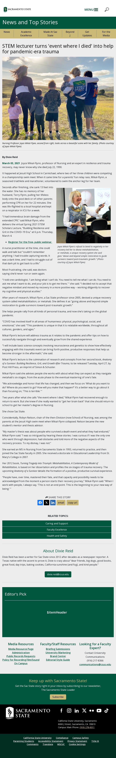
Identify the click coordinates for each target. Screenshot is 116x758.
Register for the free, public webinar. (30, 242)
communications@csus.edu (95, 664)
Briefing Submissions (58, 649)
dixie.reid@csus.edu (58, 574)
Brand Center (58, 656)
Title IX (95, 741)
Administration (21, 652)
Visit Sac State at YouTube (99, 710)
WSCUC (61, 744)
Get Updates (87, 33)
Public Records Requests (20, 656)
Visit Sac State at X (84, 710)
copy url (72, 502)
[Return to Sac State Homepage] (32, 713)
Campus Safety (80, 737)
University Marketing (58, 652)
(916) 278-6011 (87, 727)
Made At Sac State (50, 33)
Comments (32, 744)
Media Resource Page (21, 649)
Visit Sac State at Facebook (61, 710)
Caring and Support (57, 523)
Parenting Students (23, 741)
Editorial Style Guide (58, 659)
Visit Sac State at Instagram (69, 710)
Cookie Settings (77, 744)
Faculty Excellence (57, 529)
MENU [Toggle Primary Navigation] (89, 10)
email (61, 502)
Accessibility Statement (50, 741)
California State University (37, 737)
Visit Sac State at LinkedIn (76, 710)
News (7, 31)
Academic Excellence (26, 33)
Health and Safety (57, 535)
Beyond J (70, 33)
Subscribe (58, 697)
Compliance (62, 737)
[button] (31, 9)
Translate (48, 744)
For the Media (106, 33)
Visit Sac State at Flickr (91, 710)
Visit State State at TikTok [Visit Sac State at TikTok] (106, 710)
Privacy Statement (77, 741)
